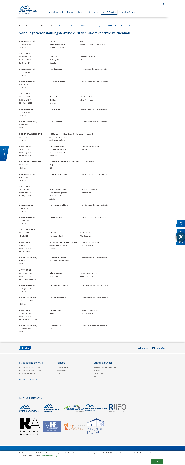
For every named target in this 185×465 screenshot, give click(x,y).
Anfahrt (59, 373)
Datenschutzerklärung (48, 455)
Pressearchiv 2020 (78, 26)
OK (157, 461)
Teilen (25, 348)
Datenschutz (33, 379)
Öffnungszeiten (62, 370)
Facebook (35, 348)
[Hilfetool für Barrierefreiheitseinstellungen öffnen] (181, 237)
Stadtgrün (97, 376)
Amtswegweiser (62, 367)
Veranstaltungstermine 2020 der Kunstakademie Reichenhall (113, 26)
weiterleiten (158, 348)
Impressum (23, 379)
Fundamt (97, 370)
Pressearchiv (63, 26)
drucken (143, 348)
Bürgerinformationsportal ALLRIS (105, 367)
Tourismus (4, 155)
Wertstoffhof (98, 373)
